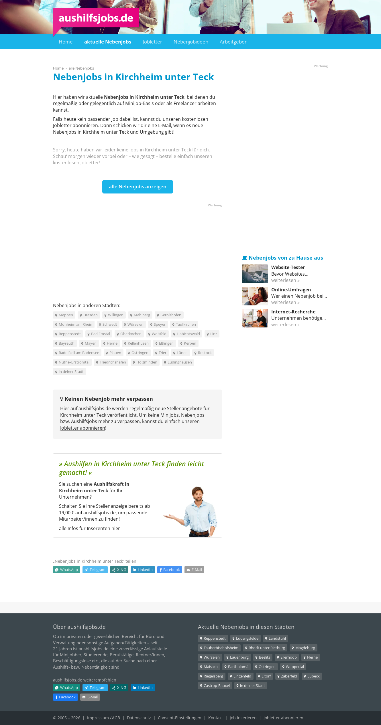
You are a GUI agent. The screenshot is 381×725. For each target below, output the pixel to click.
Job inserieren (243, 717)
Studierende (95, 654)
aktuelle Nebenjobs (107, 41)
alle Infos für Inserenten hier (89, 528)
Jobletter (152, 41)
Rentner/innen (150, 654)
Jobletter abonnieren (75, 125)
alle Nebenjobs (81, 68)
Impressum (98, 717)
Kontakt (215, 717)
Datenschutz (139, 717)
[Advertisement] (137, 248)
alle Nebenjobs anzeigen (137, 186)
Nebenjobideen (191, 41)
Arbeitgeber (233, 41)
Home (66, 41)
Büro (151, 636)
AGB (116, 717)
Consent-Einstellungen (179, 717)
